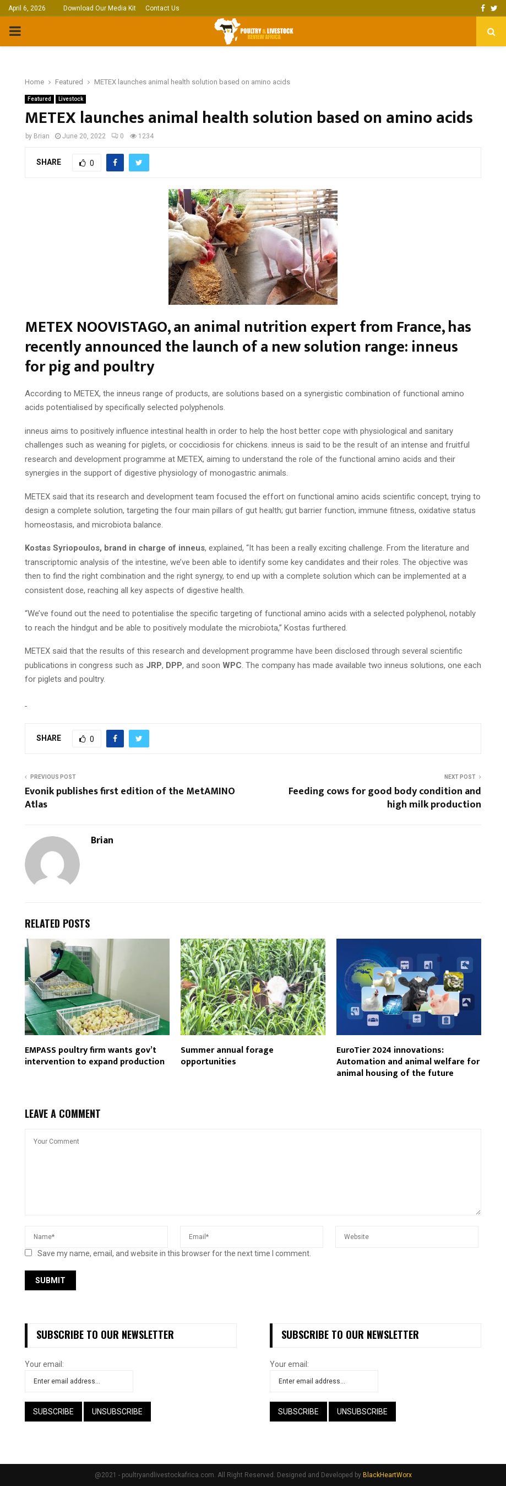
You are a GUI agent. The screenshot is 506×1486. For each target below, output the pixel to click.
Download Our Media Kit (99, 8)
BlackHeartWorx (387, 1475)
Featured (39, 99)
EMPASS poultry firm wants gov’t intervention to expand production (95, 1056)
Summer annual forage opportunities (227, 1056)
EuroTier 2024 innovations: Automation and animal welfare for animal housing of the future (408, 1062)
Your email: (44, 1364)
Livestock (70, 99)
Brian (42, 136)
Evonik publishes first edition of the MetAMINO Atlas (130, 798)
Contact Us (162, 8)
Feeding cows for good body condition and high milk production (385, 798)
